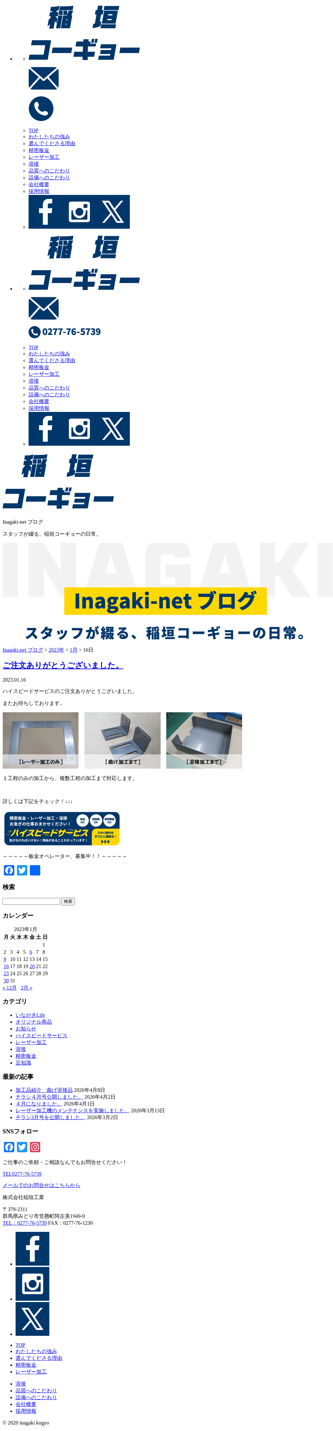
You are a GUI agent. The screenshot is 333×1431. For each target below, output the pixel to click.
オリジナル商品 (34, 1022)
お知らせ (26, 1028)
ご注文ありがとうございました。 (63, 665)
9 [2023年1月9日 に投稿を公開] (5, 959)
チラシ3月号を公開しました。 (51, 1117)
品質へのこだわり (49, 170)
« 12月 (10, 987)
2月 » (26, 987)
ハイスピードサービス (42, 1035)
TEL (22, 1174)
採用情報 (39, 191)
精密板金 (39, 150)
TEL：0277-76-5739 (25, 1223)
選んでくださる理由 (52, 143)
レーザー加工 (44, 157)
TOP (33, 130)
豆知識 (23, 1063)
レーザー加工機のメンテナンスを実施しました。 (73, 1110)
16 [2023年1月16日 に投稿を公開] (6, 966)
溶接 (34, 164)
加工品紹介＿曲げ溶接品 (44, 1090)
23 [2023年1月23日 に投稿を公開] (6, 973)
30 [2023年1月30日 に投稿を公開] (6, 980)
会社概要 (39, 184)
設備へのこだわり (49, 177)
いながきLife (30, 1015)
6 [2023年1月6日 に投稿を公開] (31, 952)
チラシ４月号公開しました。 (49, 1097)
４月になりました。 (39, 1103)
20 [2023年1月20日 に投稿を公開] (32, 966)
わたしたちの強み (49, 136)
